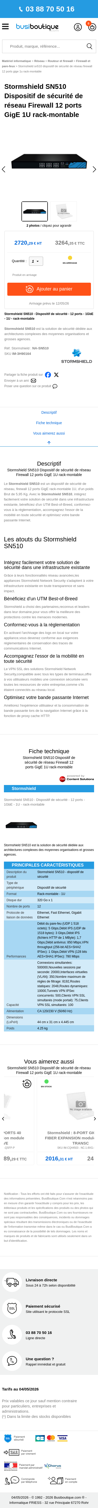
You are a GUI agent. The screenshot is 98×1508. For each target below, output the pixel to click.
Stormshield (20, 348)
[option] (49, 161)
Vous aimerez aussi (49, 433)
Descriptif (48, 412)
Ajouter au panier (49, 289)
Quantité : (19, 261)
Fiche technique (49, 423)
